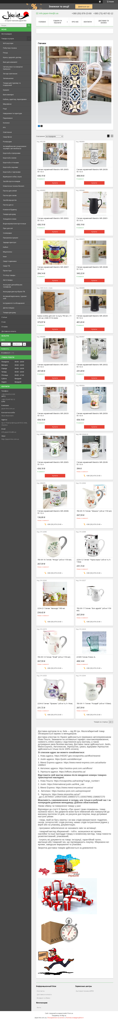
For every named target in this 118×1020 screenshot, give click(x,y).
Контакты (41, 991)
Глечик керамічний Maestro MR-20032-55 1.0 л (92, 366)
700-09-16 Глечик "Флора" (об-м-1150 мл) (54, 560)
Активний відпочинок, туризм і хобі (15, 297)
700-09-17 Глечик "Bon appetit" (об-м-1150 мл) (94, 609)
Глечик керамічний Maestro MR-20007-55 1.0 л (53, 268)
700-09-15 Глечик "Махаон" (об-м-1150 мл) (94, 511)
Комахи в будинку (10, 209)
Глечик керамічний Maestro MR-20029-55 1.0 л (92, 317)
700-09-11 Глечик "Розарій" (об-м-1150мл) (94, 703)
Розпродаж (7, 141)
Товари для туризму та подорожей (12, 84)
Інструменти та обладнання (13, 303)
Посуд (5, 53)
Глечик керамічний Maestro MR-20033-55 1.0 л (53, 414)
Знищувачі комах (9, 219)
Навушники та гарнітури (12, 113)
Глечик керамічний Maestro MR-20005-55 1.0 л (53, 170)
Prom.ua (70, 1013)
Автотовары (8, 280)
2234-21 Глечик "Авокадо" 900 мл (51, 608)
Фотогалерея (6, 34)
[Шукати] (28, 25)
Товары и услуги (7, 38)
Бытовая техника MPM (85, 991)
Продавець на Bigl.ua (59, 1015)
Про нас (75, 22)
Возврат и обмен (43, 998)
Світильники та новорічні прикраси (13, 68)
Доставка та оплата (103, 22)
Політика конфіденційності (75, 1018)
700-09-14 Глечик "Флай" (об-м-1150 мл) (53, 657)
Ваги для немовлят (10, 62)
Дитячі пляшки (8, 308)
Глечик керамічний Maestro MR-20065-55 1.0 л (53, 463)
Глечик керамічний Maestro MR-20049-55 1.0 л (92, 463)
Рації (5, 109)
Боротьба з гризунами (11, 153)
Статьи (4, 317)
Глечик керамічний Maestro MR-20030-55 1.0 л (92, 170)
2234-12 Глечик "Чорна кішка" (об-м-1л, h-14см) (94, 561)
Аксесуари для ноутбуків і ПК (14, 291)
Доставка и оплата (8, 331)
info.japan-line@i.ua (8, 432)
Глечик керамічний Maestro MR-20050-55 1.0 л (92, 414)
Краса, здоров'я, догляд (12, 57)
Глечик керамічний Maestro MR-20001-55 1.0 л (92, 219)
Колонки (6, 123)
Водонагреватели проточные (14, 224)
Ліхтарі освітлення (10, 74)
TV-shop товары (9, 275)
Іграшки (6, 90)
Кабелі (5, 247)
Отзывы (4, 327)
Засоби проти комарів (11, 181)
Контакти (88, 22)
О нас (3, 322)
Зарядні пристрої (9, 242)
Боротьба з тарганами (11, 172)
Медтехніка (7, 252)
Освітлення (7, 132)
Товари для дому (9, 214)
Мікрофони (7, 104)
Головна (42, 22)
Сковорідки (7, 233)
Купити (55, 183)
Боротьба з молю (9, 158)
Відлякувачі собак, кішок (12, 177)
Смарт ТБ (6, 266)
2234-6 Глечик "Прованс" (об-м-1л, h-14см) (54, 703)
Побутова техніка (10, 48)
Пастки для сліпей (10, 191)
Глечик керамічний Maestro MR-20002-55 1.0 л (53, 219)
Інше (5, 256)
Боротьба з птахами (11, 162)
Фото (39, 1007)
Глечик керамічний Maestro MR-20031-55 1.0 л (53, 366)
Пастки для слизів (9, 195)
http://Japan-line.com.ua (10, 439)
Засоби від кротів (9, 200)
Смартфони (7, 137)
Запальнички (8, 78)
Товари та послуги (57, 22)
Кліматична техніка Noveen (13, 186)
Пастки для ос (8, 205)
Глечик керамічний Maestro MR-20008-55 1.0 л (53, 512)
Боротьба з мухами (10, 167)
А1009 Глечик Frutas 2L (86, 657)
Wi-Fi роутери (8, 43)
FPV (4, 127)
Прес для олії (8, 228)
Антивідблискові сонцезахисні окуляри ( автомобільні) (14, 147)
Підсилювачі (8, 118)
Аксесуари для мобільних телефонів (12, 286)
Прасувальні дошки (10, 238)
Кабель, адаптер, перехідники (14, 99)
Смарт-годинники (9, 261)
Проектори (7, 270)
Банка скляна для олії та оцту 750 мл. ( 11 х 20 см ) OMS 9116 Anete (54, 317)
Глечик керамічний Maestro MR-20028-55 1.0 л (92, 268)
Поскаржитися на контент (56, 1018)
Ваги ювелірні (8, 94)
